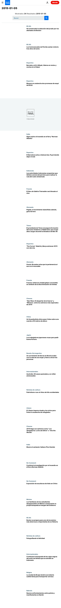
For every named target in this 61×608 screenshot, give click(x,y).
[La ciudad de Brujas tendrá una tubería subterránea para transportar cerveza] (42, 580)
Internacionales (32, 371)
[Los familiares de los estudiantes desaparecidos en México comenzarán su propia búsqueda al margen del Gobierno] (42, 507)
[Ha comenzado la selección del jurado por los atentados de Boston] (42, 34)
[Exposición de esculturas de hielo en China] (42, 489)
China (28, 317)
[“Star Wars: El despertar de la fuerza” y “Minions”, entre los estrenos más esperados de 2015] (42, 306)
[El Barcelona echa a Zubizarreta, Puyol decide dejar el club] (42, 160)
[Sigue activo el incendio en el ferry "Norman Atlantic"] (42, 142)
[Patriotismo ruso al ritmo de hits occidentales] (42, 398)
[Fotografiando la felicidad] (42, 544)
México (29, 499)
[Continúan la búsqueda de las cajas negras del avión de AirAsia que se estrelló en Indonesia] (42, 562)
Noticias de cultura (33, 390)
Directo (55, 2)
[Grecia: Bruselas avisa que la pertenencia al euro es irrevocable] (42, 270)
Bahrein (29, 590)
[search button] (46, 18)
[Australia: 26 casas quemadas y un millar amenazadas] (42, 379)
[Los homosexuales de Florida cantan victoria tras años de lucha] (42, 52)
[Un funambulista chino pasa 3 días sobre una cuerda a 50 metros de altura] (42, 325)
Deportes (29, 63)
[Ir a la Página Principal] (7, 2)
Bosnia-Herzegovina (34, 353)
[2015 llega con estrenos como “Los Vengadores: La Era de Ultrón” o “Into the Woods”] (42, 434)
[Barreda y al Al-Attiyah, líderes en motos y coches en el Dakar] (42, 71)
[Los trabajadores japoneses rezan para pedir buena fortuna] (42, 343)
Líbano (28, 408)
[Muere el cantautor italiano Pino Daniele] (42, 452)
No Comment (31, 463)
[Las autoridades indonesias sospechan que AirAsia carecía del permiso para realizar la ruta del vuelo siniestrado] (42, 179)
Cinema (29, 298)
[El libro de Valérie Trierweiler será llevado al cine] (42, 197)
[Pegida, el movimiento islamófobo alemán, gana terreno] (42, 215)
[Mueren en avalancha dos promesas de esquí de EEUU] (42, 89)
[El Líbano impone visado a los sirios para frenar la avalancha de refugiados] (42, 416)
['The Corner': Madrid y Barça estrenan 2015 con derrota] (42, 252)
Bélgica (29, 572)
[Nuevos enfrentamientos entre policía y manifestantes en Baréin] (42, 598)
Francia (29, 189)
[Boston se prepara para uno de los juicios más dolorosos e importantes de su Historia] (42, 526)
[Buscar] (30, 18)
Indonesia (30, 171)
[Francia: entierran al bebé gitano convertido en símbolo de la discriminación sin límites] (42, 288)
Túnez (28, 225)
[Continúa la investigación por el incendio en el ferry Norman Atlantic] (42, 471)
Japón (28, 335)
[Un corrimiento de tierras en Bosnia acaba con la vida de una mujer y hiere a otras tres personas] (42, 361)
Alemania (29, 207)
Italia (28, 134)
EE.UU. (28, 26)
